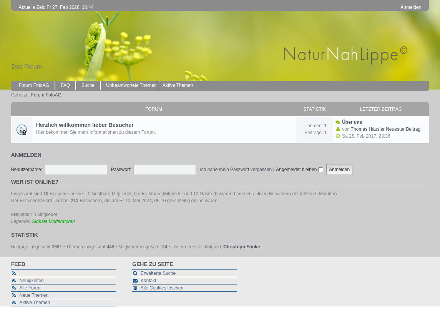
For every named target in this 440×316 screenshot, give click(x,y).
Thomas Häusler (368, 129)
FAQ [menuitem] (65, 85)
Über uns (352, 122)
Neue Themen (33, 295)
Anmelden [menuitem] (410, 7)
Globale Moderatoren (53, 221)
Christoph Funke (241, 246)
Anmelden (26, 155)
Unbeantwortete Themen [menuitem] (131, 85)
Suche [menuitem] (88, 85)
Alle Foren (29, 288)
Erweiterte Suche (158, 273)
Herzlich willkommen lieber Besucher (85, 125)
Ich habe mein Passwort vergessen (236, 169)
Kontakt (148, 280)
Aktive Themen (34, 302)
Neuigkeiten (31, 280)
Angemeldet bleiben (299, 169)
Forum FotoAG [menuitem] (34, 85)
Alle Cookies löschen (162, 288)
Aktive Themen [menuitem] (178, 85)
